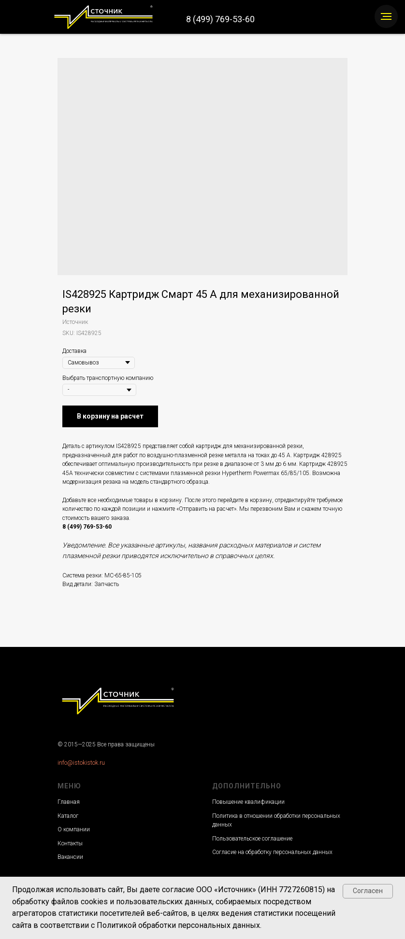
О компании (74, 829)
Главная (69, 802)
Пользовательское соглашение (252, 838)
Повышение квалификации (248, 802)
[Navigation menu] (386, 16)
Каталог (68, 816)
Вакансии (70, 857)
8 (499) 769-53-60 (220, 19)
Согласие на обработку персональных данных (272, 852)
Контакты (70, 843)
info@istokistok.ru (81, 762)
